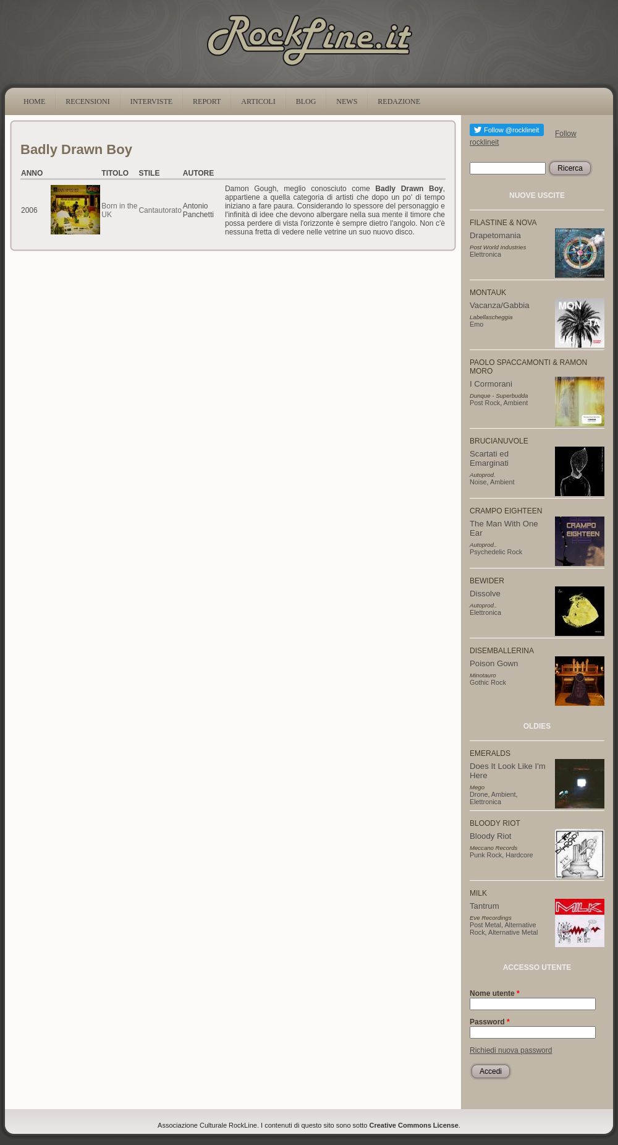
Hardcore (519, 855)
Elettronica (485, 254)
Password (490, 1022)
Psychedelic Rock (496, 551)
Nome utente (495, 993)
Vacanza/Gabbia (500, 305)
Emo (476, 324)
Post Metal (485, 924)
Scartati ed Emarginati (489, 458)
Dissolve (485, 593)
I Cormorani (491, 383)
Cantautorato (159, 210)
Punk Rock (486, 855)
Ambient (516, 402)
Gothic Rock (488, 682)
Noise (478, 482)
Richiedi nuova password (511, 1050)
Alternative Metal (513, 932)
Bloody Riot (490, 836)
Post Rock (485, 402)
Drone (479, 794)
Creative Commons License (414, 1125)
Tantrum (484, 906)
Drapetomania (495, 235)
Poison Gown (494, 663)
